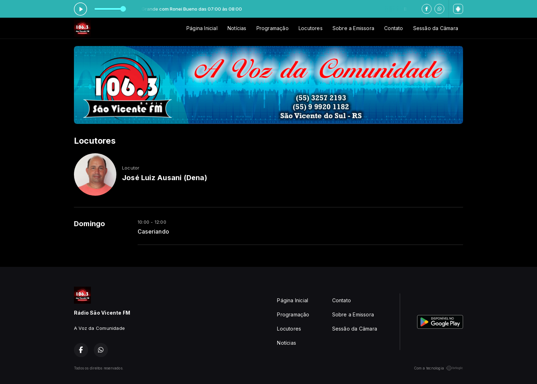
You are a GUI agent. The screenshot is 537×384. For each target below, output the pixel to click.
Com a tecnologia (438, 368)
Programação (272, 28)
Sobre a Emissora (353, 28)
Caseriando (153, 231)
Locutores (311, 28)
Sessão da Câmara (435, 28)
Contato (393, 28)
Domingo (89, 223)
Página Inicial (202, 28)
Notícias (237, 28)
